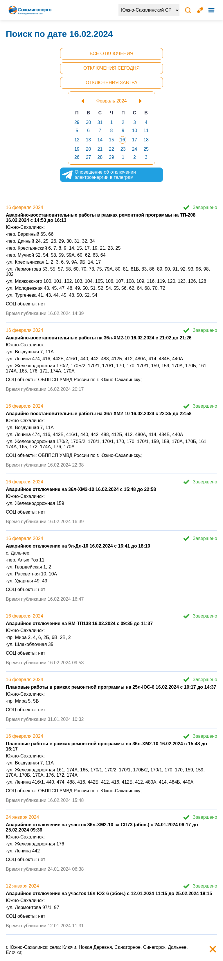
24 (134, 149)
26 (77, 157)
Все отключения (111, 53)
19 (77, 149)
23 (123, 149)
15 (111, 139)
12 (77, 139)
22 (111, 149)
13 (88, 139)
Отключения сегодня (111, 68)
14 (99, 139)
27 (88, 157)
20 (88, 149)
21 (99, 149)
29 (77, 122)
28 (99, 157)
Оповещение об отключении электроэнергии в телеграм (106, 175)
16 (122, 139)
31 (99, 122)
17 (134, 139)
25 (146, 149)
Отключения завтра (111, 82)
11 (146, 130)
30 (88, 122)
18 (146, 139)
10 (134, 130)
